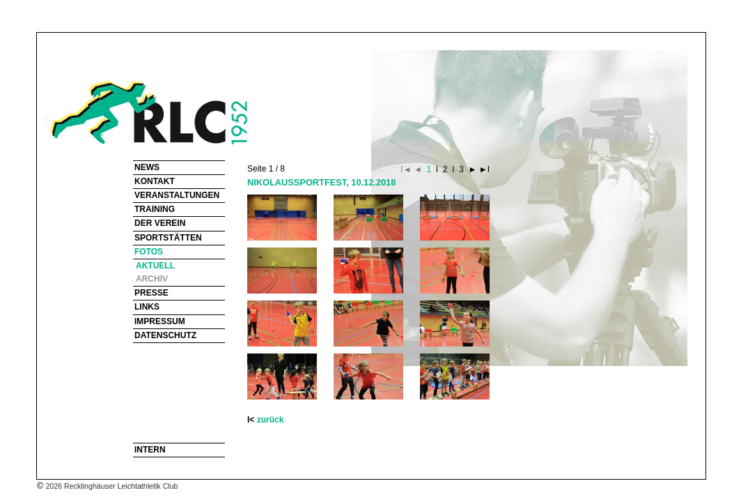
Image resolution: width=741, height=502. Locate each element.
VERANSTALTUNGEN (176, 195)
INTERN (150, 450)
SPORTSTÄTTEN (168, 238)
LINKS (146, 307)
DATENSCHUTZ (165, 335)
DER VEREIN (159, 223)
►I (483, 169)
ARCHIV (152, 279)
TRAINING (154, 209)
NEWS (146, 167)
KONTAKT (154, 181)
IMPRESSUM (159, 321)
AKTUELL (155, 266)
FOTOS (148, 252)
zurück (270, 420)
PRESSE (151, 293)
